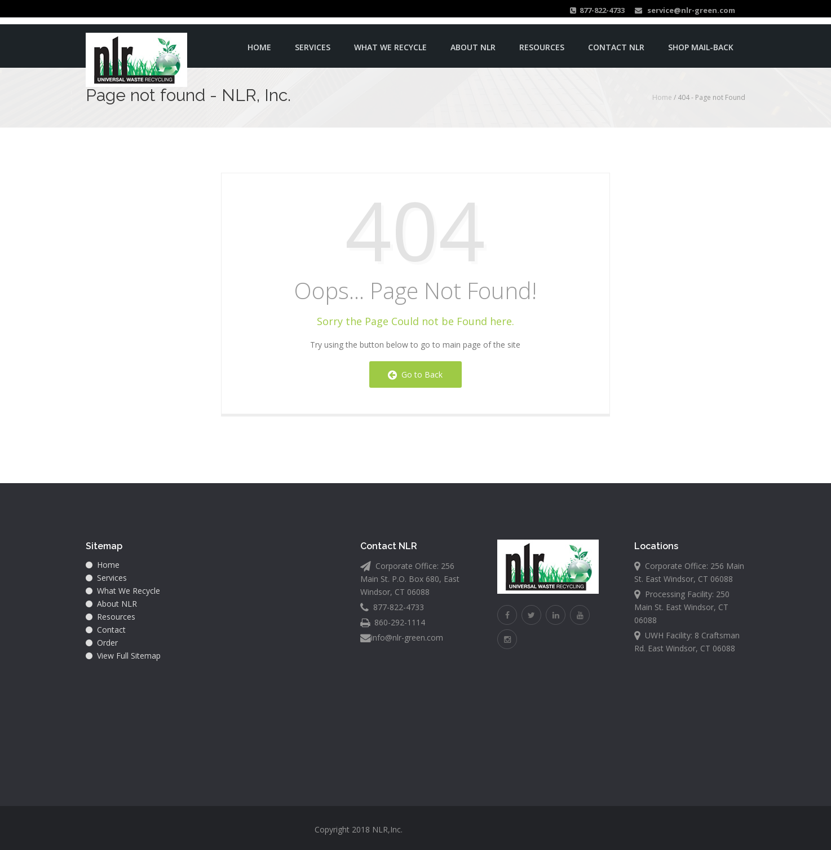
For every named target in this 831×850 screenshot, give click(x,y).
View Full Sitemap (123, 655)
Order (102, 642)
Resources (541, 44)
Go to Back (415, 374)
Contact (106, 629)
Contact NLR (616, 44)
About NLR (473, 44)
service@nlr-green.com (685, 10)
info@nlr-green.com (407, 637)
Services (312, 44)
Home (259, 44)
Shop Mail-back (700, 44)
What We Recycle (390, 44)
